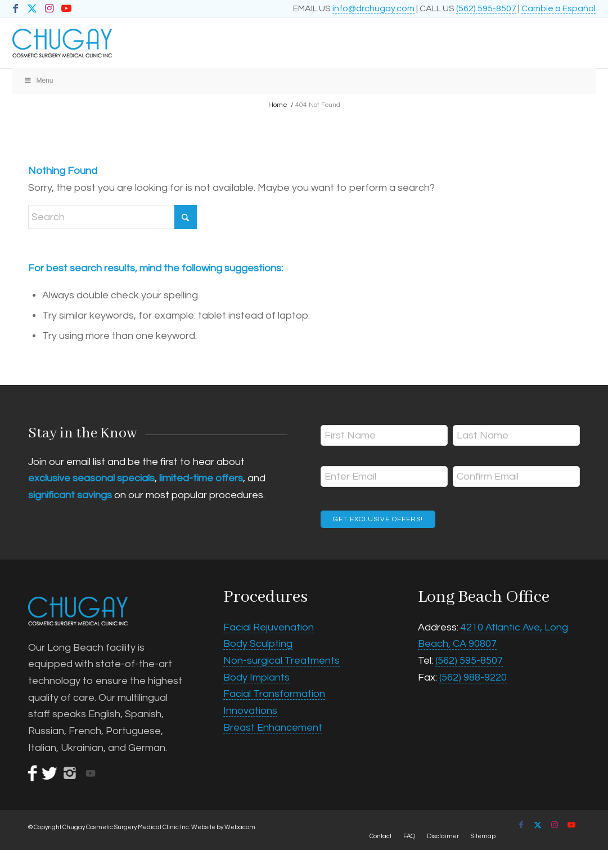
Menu (38, 80)
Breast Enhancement (272, 727)
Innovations (250, 710)
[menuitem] (380, 836)
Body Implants (256, 677)
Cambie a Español (558, 8)
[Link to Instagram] (49, 8)
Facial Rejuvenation (268, 627)
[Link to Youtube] (66, 8)
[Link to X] (32, 8)
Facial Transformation (274, 693)
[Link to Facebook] (15, 8)
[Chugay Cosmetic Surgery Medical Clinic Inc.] (245, 42)
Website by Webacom (223, 827)
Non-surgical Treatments (281, 660)
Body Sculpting (257, 643)
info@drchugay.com (373, 8)
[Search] (112, 217)
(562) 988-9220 (473, 677)
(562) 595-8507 (486, 8)
